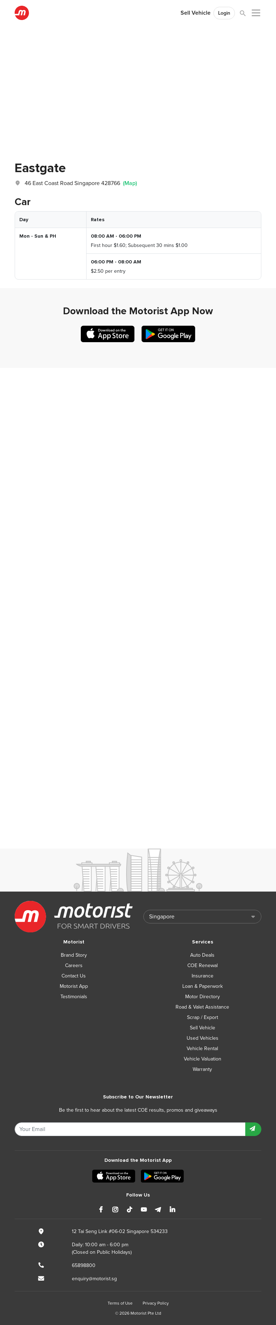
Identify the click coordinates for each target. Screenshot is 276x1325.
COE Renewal (202, 965)
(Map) (130, 183)
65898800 (83, 1265)
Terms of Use (120, 1303)
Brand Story (74, 955)
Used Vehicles (202, 1038)
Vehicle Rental (202, 1048)
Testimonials (73, 997)
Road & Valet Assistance (202, 1007)
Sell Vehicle (196, 12)
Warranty (202, 1069)
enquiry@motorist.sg (94, 1279)
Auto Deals (202, 955)
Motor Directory (202, 997)
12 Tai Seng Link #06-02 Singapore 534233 (120, 1231)
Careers (74, 965)
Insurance (202, 976)
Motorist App (74, 986)
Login (224, 13)
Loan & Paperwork (202, 986)
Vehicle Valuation (202, 1059)
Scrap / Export (202, 1017)
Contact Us (73, 976)
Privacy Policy (156, 1303)
